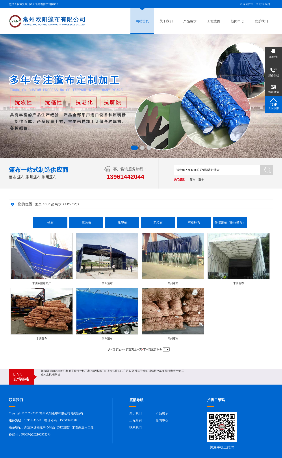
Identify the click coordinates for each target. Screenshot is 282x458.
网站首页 (142, 21)
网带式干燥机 (140, 370)
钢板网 (45, 370)
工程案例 (213, 21)
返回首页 (248, 4)
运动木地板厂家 (59, 370)
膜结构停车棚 (156, 370)
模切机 (56, 374)
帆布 (50, 222)
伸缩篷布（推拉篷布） (230, 222)
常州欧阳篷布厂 (41, 283)
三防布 (86, 222)
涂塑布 (122, 222)
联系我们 (264, 4)
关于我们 (166, 21)
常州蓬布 (107, 283)
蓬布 (201, 179)
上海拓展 (112, 370)
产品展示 (190, 21)
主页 (38, 204)
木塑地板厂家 (98, 370)
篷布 (192, 179)
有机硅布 (194, 222)
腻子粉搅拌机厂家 (79, 370)
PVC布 (72, 204)
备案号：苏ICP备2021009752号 (30, 434)
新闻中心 (237, 21)
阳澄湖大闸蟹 (173, 370)
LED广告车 (124, 370)
